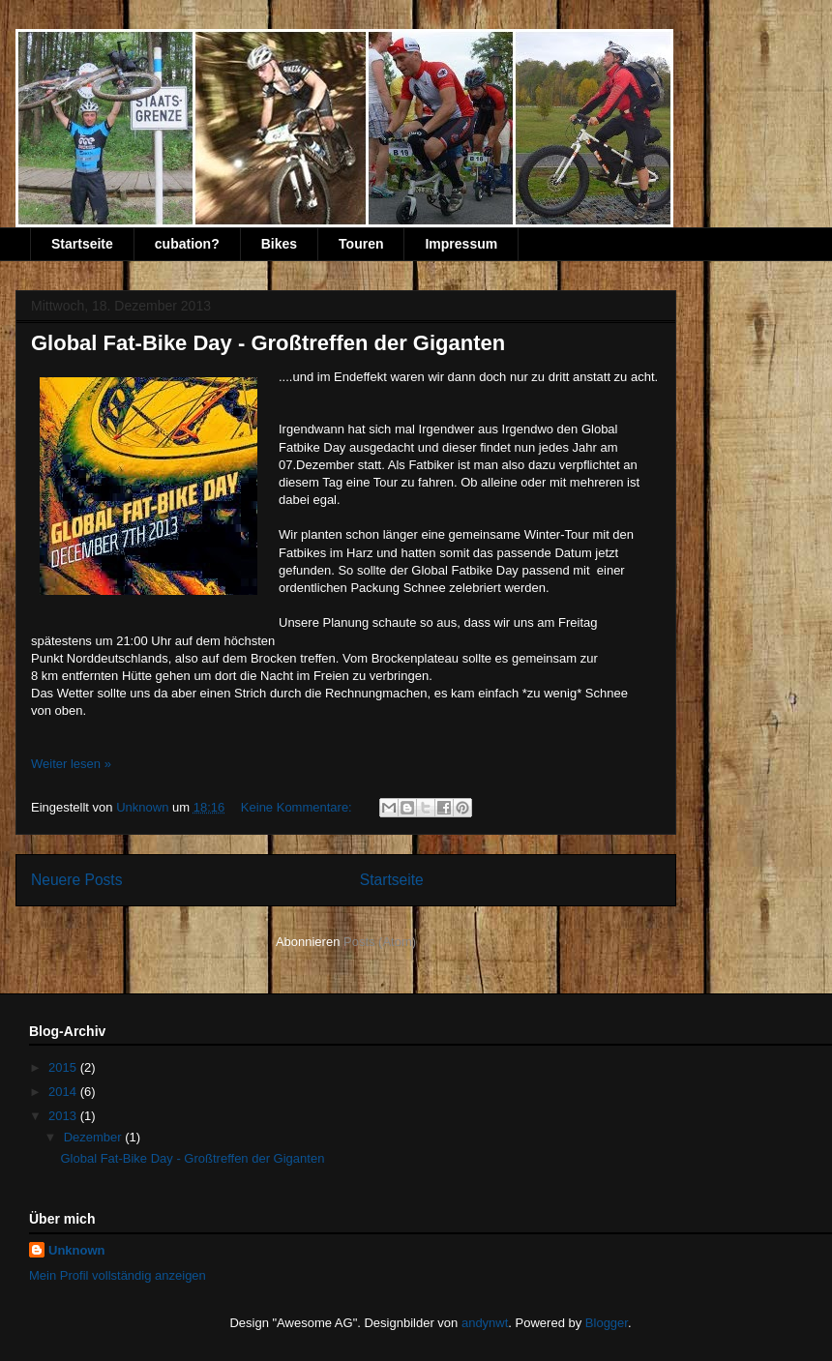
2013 (64, 1116)
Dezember (95, 1137)
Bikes (279, 243)
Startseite (82, 243)
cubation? (187, 243)
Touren (361, 243)
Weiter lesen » (71, 763)
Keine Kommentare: (298, 807)
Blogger (606, 1323)
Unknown (76, 1250)
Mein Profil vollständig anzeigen (117, 1275)
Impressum (461, 243)
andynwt (484, 1323)
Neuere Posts (76, 880)
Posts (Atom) (379, 941)
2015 (64, 1067)
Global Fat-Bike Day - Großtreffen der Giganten (268, 343)
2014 (64, 1091)
